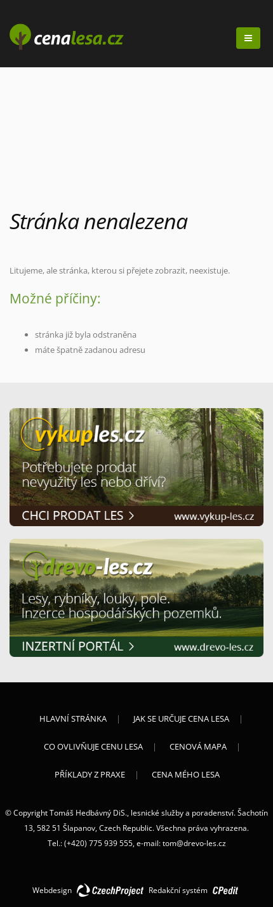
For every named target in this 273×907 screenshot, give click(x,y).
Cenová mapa (198, 746)
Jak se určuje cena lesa (181, 718)
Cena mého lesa (186, 774)
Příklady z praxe (90, 774)
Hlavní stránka (73, 718)
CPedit (225, 891)
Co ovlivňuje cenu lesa (93, 746)
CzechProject (110, 891)
